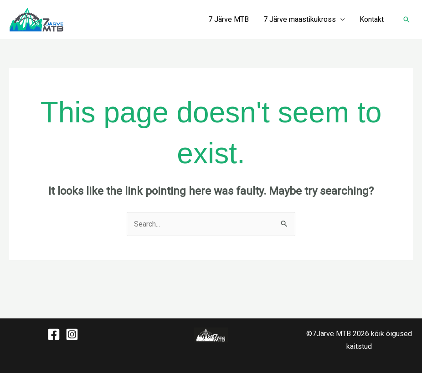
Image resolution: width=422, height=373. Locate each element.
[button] (406, 19)
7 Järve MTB (228, 19)
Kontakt (372, 19)
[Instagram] (72, 334)
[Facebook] (53, 334)
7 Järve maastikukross (299, 19)
